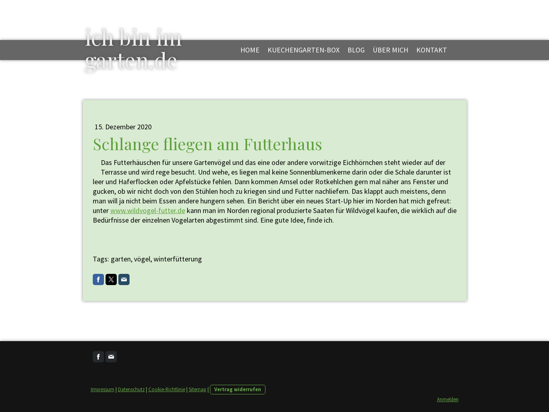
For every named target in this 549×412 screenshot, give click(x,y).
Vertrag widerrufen (237, 389)
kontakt (431, 49)
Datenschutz (131, 389)
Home (250, 49)
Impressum (102, 389)
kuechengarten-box (303, 49)
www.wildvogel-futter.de (147, 210)
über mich (390, 49)
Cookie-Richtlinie (166, 389)
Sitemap (197, 389)
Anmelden (448, 399)
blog (356, 49)
